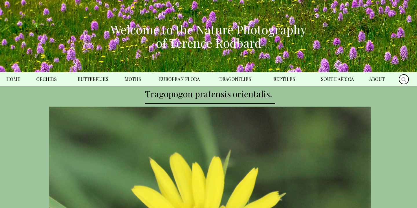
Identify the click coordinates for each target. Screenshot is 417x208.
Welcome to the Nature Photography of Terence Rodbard (208, 36)
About (377, 79)
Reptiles (284, 79)
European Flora (179, 79)
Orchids (46, 79)
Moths (133, 79)
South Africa (337, 79)
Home (13, 79)
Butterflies (93, 79)
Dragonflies (235, 79)
